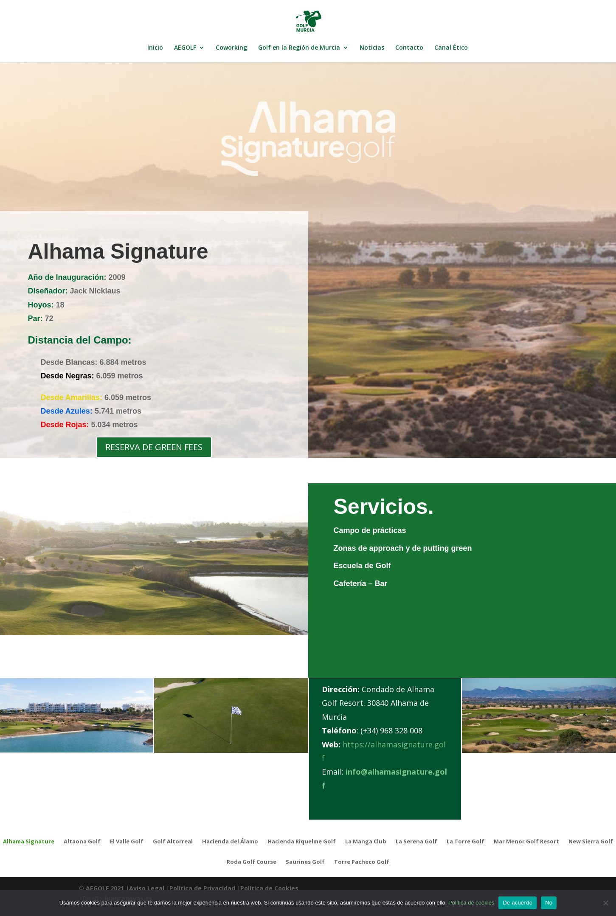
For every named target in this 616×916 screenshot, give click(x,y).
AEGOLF (185, 48)
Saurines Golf (305, 862)
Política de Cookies (269, 888)
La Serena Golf (416, 841)
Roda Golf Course (251, 862)
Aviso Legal (146, 888)
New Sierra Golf (590, 841)
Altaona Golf (82, 841)
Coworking (231, 48)
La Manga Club (365, 841)
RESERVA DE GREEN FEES (154, 447)
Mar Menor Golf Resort (526, 841)
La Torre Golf (465, 841)
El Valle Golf (126, 841)
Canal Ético (451, 48)
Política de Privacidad (202, 888)
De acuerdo (517, 902)
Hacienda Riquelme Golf (301, 841)
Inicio (155, 48)
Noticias (372, 48)
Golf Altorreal (173, 841)
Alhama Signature (28, 841)
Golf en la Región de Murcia (299, 48)
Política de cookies (471, 902)
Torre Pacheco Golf (361, 862)
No (548, 902)
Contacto (409, 48)
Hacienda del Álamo (230, 841)
